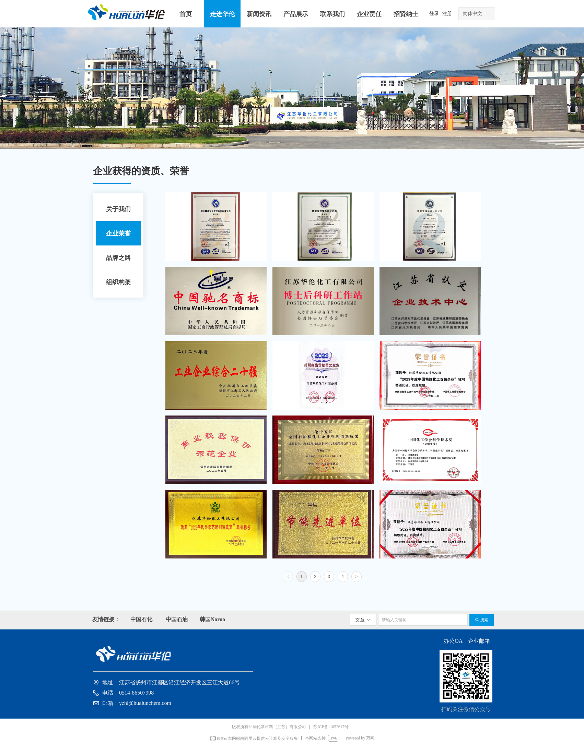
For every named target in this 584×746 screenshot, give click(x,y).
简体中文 (472, 13)
